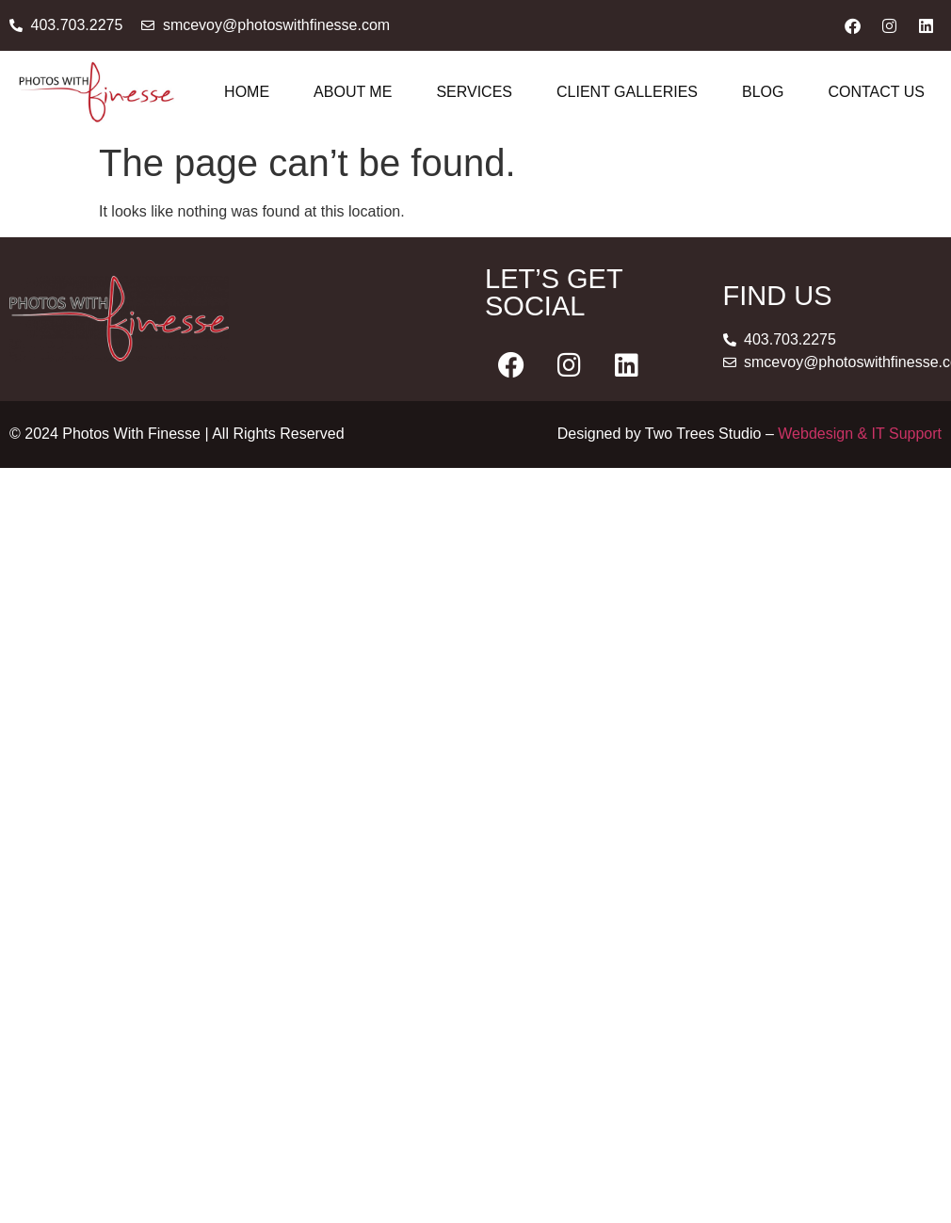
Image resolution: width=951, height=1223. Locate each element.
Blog (762, 92)
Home (246, 92)
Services (474, 92)
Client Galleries (627, 92)
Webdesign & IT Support (860, 434)
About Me (353, 92)
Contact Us (876, 92)
